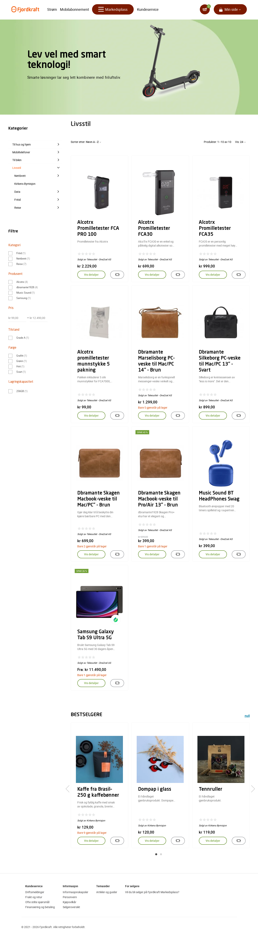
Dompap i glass (154, 789)
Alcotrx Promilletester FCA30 (154, 228)
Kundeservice (148, 10)
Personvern (70, 897)
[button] (156, 854)
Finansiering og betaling (40, 907)
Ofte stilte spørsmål (37, 902)
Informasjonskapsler (75, 892)
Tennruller (210, 789)
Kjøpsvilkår (69, 902)
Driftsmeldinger (34, 892)
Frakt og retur (33, 897)
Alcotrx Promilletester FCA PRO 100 (98, 228)
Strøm (52, 10)
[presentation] (69, 789)
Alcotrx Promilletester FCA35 (215, 228)
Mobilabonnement (74, 10)
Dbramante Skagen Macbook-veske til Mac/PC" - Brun (98, 499)
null (247, 716)
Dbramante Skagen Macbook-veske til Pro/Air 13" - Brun (159, 499)
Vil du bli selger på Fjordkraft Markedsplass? (152, 892)
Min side (231, 10)
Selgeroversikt (71, 907)
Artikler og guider (106, 892)
